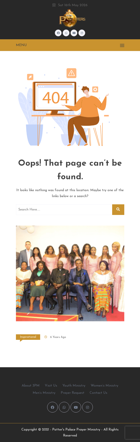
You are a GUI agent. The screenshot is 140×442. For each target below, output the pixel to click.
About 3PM (31, 385)
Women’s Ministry (104, 385)
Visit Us (51, 385)
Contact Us (98, 393)
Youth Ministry (73, 385)
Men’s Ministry (44, 393)
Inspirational (28, 337)
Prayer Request (72, 393)
